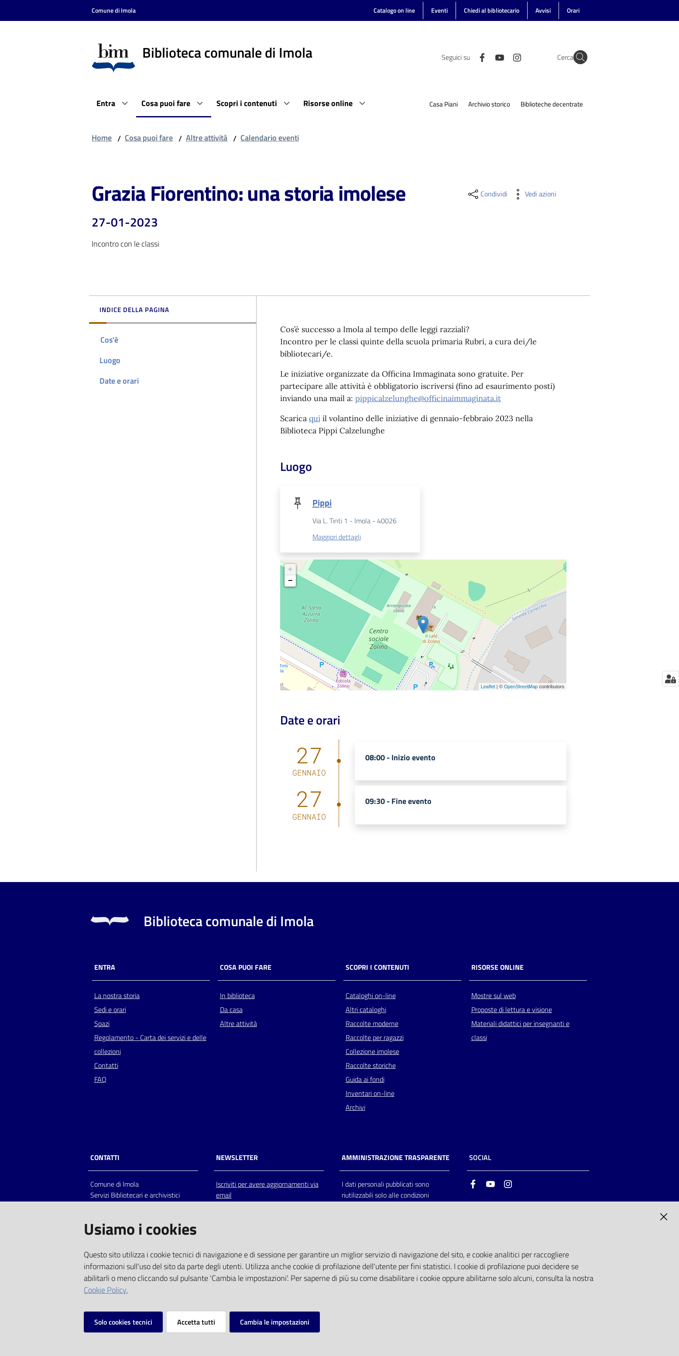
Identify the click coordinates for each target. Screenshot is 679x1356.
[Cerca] (576, 57)
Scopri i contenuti (377, 968)
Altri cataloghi (366, 1010)
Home (102, 138)
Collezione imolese (372, 1052)
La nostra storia (117, 996)
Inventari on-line (370, 1093)
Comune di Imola (114, 10)
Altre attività (206, 138)
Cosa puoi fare (149, 138)
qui (314, 418)
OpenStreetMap (521, 687)
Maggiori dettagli (336, 537)
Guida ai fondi (365, 1080)
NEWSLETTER (237, 1158)
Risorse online (497, 968)
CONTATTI (105, 1158)
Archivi (355, 1107)
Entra (104, 968)
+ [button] (290, 570)
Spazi (102, 1024)
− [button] (290, 581)
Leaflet (488, 687)
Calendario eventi (269, 138)
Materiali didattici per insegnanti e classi (520, 1031)
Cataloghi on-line (371, 996)
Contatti (106, 1066)
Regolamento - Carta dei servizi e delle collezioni (150, 1045)
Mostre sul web (493, 996)
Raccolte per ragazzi (375, 1038)
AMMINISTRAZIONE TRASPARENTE (395, 1158)
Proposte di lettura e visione (511, 1010)
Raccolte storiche (371, 1066)
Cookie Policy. (106, 1290)
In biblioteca (237, 996)
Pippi (322, 502)
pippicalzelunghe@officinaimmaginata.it (428, 398)
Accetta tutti (196, 1322)
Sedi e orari (110, 1010)
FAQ (100, 1080)
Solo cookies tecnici (123, 1322)
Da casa (231, 1010)
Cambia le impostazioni (274, 1322)
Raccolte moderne (372, 1024)
